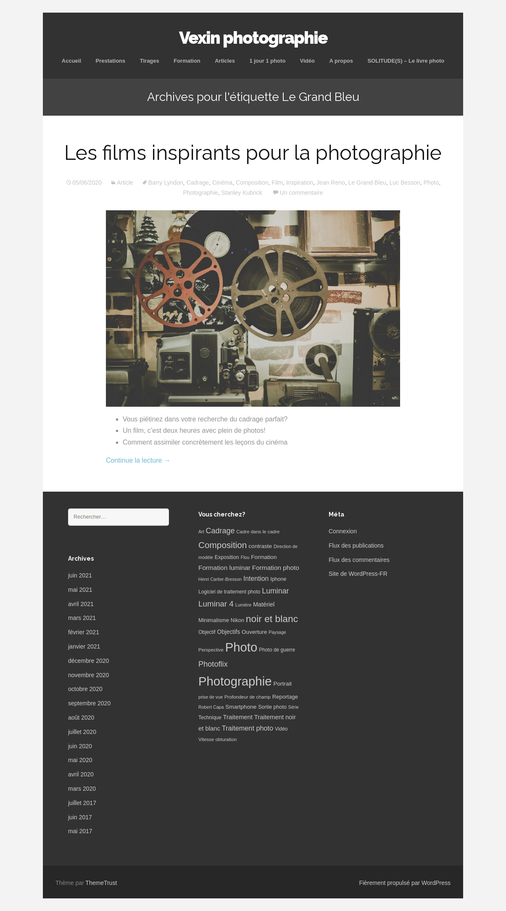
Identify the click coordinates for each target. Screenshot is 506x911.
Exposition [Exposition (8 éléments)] (227, 557)
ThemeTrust (101, 882)
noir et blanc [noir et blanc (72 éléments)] (272, 618)
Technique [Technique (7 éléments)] (209, 717)
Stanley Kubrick (241, 192)
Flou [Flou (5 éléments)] (245, 557)
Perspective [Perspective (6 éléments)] (211, 649)
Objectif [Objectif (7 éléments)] (207, 632)
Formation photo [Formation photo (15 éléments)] (275, 567)
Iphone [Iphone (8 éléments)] (278, 579)
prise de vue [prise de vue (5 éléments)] (210, 696)
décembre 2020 (88, 660)
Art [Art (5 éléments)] (201, 531)
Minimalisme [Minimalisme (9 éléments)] (213, 620)
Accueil (71, 61)
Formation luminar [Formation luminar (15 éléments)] (224, 567)
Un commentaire (301, 192)
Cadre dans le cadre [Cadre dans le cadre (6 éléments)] (257, 531)
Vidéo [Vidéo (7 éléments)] (281, 729)
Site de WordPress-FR (358, 573)
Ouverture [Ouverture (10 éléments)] (254, 632)
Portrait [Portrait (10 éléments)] (282, 684)
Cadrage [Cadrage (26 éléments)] (220, 531)
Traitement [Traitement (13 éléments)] (238, 717)
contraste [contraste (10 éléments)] (260, 546)
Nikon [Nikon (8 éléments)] (237, 620)
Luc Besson (405, 182)
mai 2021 (80, 589)
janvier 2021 (84, 646)
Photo (431, 182)
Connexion (343, 531)
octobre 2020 (85, 689)
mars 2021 (82, 617)
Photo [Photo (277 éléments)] (241, 647)
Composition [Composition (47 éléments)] (222, 545)
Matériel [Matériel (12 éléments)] (263, 604)
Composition (252, 182)
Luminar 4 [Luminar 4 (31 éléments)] (216, 603)
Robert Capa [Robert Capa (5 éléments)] (211, 707)
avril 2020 (81, 774)
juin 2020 (80, 746)
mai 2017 (80, 831)
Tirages (149, 61)
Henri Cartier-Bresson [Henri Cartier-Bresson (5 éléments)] (220, 579)
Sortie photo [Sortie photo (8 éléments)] (272, 707)
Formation (187, 61)
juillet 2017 (82, 803)
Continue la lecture (138, 460)
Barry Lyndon (165, 182)
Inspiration (300, 182)
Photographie (200, 192)
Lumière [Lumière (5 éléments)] (243, 604)
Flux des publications (356, 545)
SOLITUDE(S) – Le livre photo (405, 61)
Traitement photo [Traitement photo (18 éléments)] (247, 728)
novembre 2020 (88, 675)
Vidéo (307, 61)
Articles (225, 61)
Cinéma (222, 182)
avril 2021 (81, 604)
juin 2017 (80, 817)
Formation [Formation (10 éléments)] (264, 557)
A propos (341, 61)
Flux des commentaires (359, 559)
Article (125, 182)
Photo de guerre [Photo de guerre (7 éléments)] (277, 650)
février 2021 (83, 632)
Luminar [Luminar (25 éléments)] (275, 591)
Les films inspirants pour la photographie (253, 152)
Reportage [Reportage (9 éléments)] (285, 697)
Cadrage (197, 182)
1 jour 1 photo (267, 61)
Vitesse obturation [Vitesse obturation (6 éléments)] (217, 739)
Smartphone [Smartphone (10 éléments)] (240, 707)
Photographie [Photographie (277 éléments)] (234, 681)
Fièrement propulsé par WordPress (405, 882)
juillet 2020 (82, 731)
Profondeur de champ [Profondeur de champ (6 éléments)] (247, 696)
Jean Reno (330, 182)
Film (277, 182)
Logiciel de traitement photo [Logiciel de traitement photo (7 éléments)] (229, 592)
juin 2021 (80, 575)
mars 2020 (82, 788)
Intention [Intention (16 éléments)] (256, 578)
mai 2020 (80, 760)
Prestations (110, 61)
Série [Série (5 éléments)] (293, 707)
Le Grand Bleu (367, 182)
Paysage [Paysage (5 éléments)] (277, 632)
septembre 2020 (89, 703)
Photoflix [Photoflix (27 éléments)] (213, 664)
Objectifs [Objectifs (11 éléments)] (228, 631)
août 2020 (81, 717)
